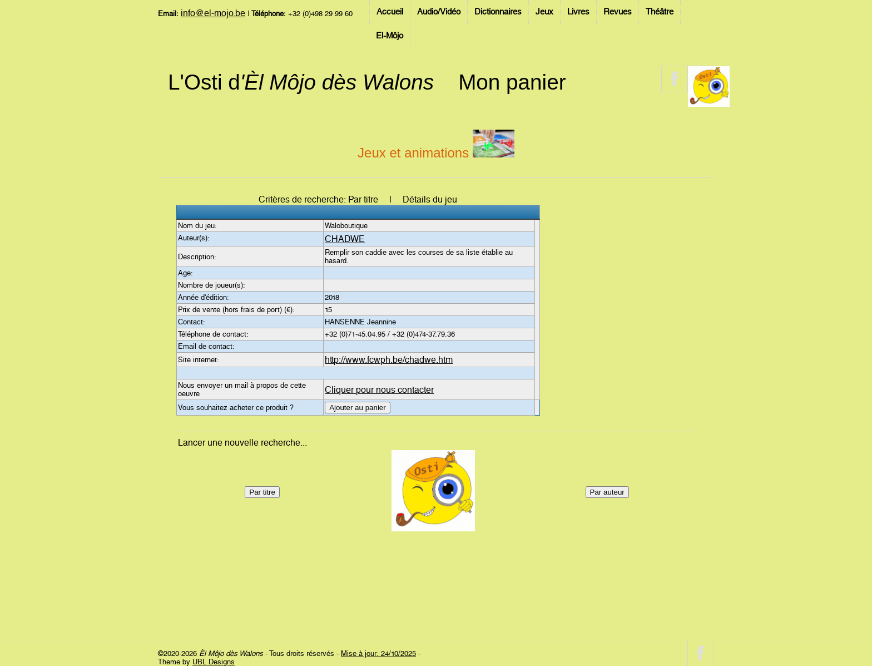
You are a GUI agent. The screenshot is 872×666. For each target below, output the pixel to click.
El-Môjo (389, 36)
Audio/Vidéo (438, 12)
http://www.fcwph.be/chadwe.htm (389, 359)
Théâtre (659, 12)
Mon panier (512, 82)
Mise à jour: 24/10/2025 (378, 653)
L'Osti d (301, 82)
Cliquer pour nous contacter (379, 389)
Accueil (389, 12)
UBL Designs (213, 662)
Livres (578, 12)
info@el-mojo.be (213, 13)
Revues (617, 12)
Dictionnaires (498, 12)
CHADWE (345, 239)
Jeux (544, 12)
